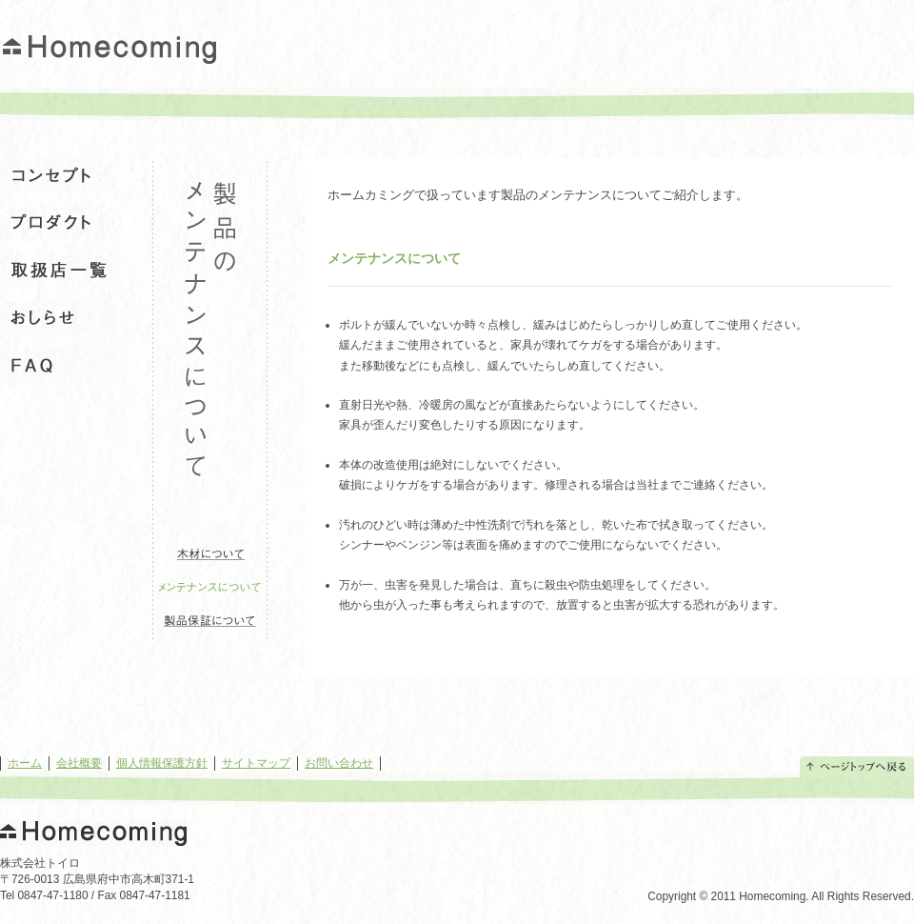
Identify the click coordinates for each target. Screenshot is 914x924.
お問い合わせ (339, 763)
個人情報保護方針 (162, 763)
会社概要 (79, 763)
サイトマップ (256, 763)
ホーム (25, 763)
